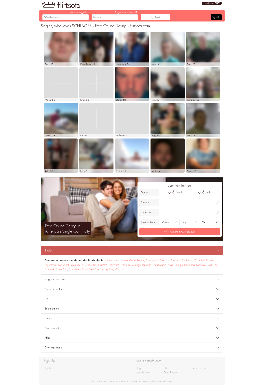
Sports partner (52, 308)
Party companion (54, 289)
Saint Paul (213, 265)
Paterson (146, 265)
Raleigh (179, 265)
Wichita (119, 269)
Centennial (151, 260)
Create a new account (179, 232)
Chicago (175, 260)
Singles (48, 250)
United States (165, 381)
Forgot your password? (126, 12)
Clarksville (187, 260)
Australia (96, 381)
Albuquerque (112, 260)
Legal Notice (143, 372)
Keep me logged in (79, 12)
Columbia (199, 260)
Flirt (46, 299)
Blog (138, 368)
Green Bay (91, 265)
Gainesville (77, 265)
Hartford (102, 265)
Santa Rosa (61, 269)
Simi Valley (75, 269)
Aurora (124, 260)
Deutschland (109, 381)
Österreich (123, 381)
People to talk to (53, 328)
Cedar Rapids (136, 260)
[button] (212, 3)
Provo (170, 265)
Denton (210, 260)
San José (49, 269)
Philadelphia (159, 265)
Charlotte (164, 260)
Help (166, 368)
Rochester (201, 265)
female (177, 192)
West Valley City (104, 269)
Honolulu (126, 265)
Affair (47, 338)
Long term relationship (56, 279)
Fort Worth (63, 265)
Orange (136, 265)
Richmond (189, 265)
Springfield (88, 269)
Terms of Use (199, 368)
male (206, 192)
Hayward (114, 265)
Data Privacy (170, 372)
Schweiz (134, 381)
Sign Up (216, 17)
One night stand (53, 347)
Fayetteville (51, 265)
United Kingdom (149, 381)
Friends (48, 318)
